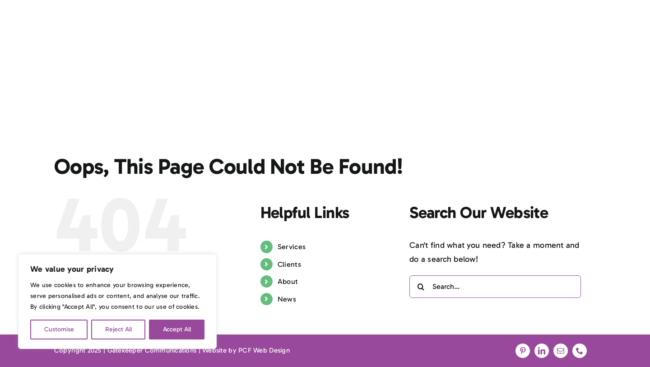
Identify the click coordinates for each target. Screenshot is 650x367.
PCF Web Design (264, 350)
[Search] (420, 286)
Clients (289, 264)
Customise (59, 329)
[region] (117, 301)
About (288, 281)
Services (292, 246)
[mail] (560, 351)
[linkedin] (541, 351)
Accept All (177, 329)
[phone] (579, 351)
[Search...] (495, 286)
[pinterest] (522, 351)
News (287, 299)
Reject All (118, 329)
